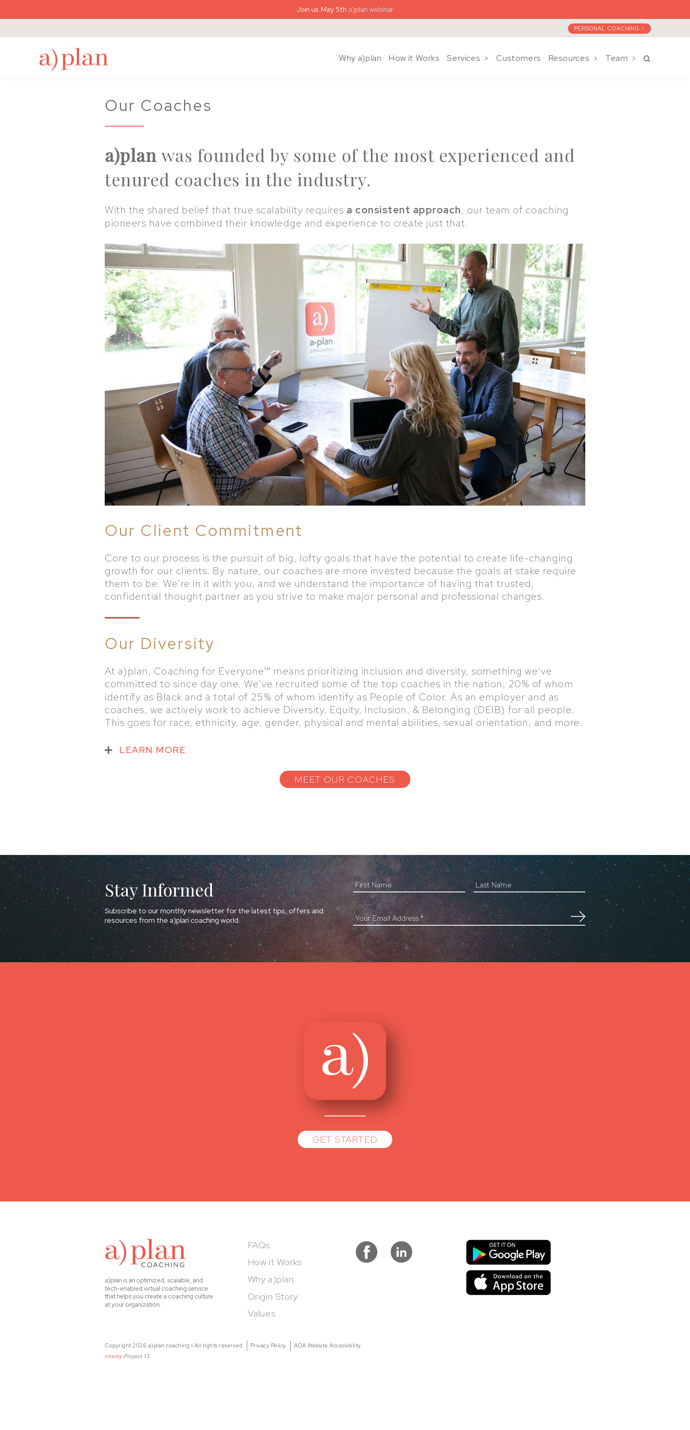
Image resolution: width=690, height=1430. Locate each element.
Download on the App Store (508, 1282)
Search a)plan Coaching (647, 59)
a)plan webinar (370, 9)
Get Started (345, 1140)
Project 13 (136, 1356)
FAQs (259, 1245)
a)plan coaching (74, 59)
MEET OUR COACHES (345, 779)
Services (463, 58)
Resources (569, 58)
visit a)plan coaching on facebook (366, 1251)
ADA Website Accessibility (327, 1345)
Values (262, 1313)
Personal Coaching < (609, 28)
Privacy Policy (268, 1345)
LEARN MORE (152, 750)
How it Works (414, 58)
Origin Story (273, 1297)
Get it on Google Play (508, 1252)
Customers (518, 58)
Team (616, 58)
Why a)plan (360, 58)
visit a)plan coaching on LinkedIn (401, 1251)
